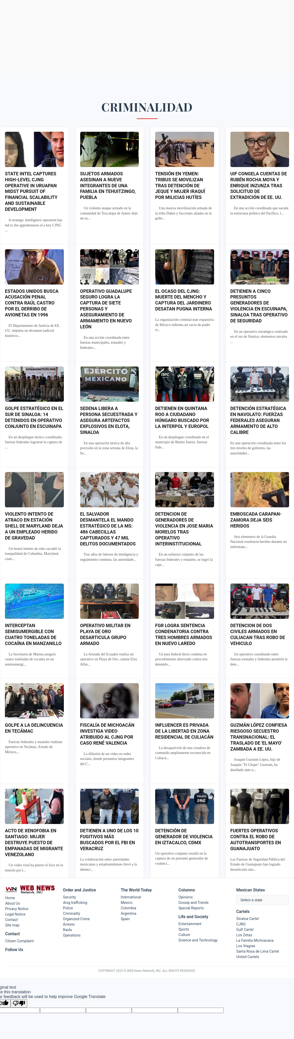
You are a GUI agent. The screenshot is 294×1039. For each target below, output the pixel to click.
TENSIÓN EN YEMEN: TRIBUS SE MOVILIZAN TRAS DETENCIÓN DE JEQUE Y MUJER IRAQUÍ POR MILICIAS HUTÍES (180, 185)
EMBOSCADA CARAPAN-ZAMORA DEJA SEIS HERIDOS (256, 520)
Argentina (128, 913)
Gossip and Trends (194, 903)
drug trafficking (75, 903)
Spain (125, 919)
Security (69, 897)
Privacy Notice (16, 909)
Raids (67, 930)
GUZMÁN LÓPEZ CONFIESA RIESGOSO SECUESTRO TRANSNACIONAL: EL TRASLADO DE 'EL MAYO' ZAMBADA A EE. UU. (258, 737)
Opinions (186, 897)
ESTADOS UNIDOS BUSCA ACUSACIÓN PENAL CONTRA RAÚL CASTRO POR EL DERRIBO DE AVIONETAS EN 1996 (31, 303)
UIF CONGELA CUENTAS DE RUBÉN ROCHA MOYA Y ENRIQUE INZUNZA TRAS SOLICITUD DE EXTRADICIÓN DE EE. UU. (258, 185)
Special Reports (191, 908)
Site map (12, 925)
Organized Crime (76, 919)
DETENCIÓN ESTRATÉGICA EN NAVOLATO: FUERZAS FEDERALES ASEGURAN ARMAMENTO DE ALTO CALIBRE (258, 420)
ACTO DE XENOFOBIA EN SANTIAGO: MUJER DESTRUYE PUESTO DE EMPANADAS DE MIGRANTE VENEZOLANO (34, 842)
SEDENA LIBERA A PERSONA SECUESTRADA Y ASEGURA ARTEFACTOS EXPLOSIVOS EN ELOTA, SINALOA (109, 420)
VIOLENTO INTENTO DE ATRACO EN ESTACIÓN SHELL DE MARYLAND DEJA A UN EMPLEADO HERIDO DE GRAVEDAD (34, 525)
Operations (72, 935)
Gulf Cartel (244, 929)
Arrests (69, 924)
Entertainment (190, 924)
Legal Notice (15, 914)
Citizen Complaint (19, 941)
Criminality (71, 913)
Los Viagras (245, 946)
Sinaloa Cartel (247, 919)
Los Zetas (244, 935)
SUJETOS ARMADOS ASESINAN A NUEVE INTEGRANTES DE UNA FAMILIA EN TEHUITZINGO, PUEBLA (108, 185)
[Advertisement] (147, 36)
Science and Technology (198, 940)
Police (68, 908)
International (131, 897)
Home (10, 898)
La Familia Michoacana (255, 940)
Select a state (251, 900)
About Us (12, 903)
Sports (184, 929)
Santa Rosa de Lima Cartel (257, 951)
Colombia (128, 908)
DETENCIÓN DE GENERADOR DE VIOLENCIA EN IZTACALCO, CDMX (184, 836)
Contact (11, 920)
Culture (184, 935)
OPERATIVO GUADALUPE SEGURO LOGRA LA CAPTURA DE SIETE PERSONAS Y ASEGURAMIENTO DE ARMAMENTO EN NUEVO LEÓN (106, 309)
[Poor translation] (19, 1003)
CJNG (240, 924)
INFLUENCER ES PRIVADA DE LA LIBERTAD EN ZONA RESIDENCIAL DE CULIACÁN (184, 731)
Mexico (126, 903)
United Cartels (247, 957)
